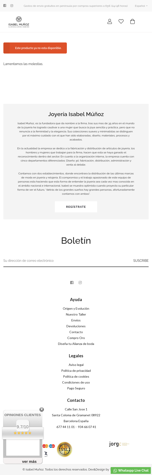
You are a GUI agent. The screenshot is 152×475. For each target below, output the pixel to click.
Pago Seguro (76, 388)
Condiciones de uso (76, 382)
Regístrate (76, 206)
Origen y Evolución (76, 308)
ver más (29, 461)
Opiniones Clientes (22, 415)
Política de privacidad (76, 370)
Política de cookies (76, 376)
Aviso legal (76, 365)
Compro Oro (76, 338)
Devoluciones (76, 326)
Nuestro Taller (76, 314)
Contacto (76, 332)
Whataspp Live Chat (131, 470)
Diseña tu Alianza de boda (76, 344)
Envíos (76, 320)
